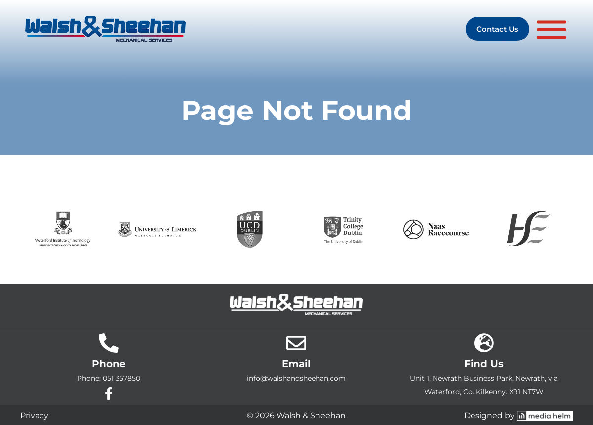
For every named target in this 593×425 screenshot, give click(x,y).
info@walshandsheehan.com (296, 378)
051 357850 (121, 378)
